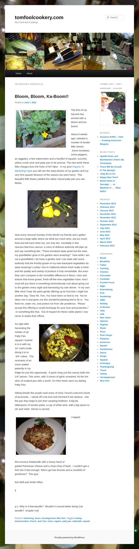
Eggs (102, 286)
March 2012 (106, 242)
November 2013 (108, 203)
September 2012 (108, 224)
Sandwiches (106, 349)
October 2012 (107, 221)
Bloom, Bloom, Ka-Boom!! (42, 96)
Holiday (104, 303)
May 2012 (105, 235)
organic (57, 521)
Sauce (38, 518)
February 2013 (107, 207)
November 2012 (108, 217)
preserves (105, 342)
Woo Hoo (61, 518)
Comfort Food (107, 282)
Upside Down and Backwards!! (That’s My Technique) (112, 159)
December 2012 (108, 214)
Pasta (103, 328)
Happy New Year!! (109, 177)
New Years (105, 317)
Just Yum (42, 521)
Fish (102, 293)
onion (50, 521)
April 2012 (105, 238)
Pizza (102, 331)
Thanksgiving (107, 367)
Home (18, 73)
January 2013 (107, 210)
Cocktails (105, 279)
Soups (103, 356)
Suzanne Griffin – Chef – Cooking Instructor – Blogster (111, 140)
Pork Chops (106, 335)
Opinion (104, 321)
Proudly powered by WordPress (69, 537)
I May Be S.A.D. (108, 174)
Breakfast (105, 261)
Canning (104, 268)
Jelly (102, 310)
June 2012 (105, 231)
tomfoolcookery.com (39, 17)
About (29, 73)
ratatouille (77, 521)
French (33, 521)
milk (102, 314)
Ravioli (103, 345)
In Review (105, 307)
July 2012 (105, 228)
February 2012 (107, 245)
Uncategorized (49, 518)
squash (86, 521)
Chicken (104, 272)
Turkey (103, 373)
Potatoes (104, 338)
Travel (103, 370)
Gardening (29, 518)
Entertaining (106, 289)
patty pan (66, 521)
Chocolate (105, 275)
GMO (102, 300)
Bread (103, 258)
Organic (104, 324)
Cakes (103, 265)
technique (105, 363)
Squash (104, 360)
